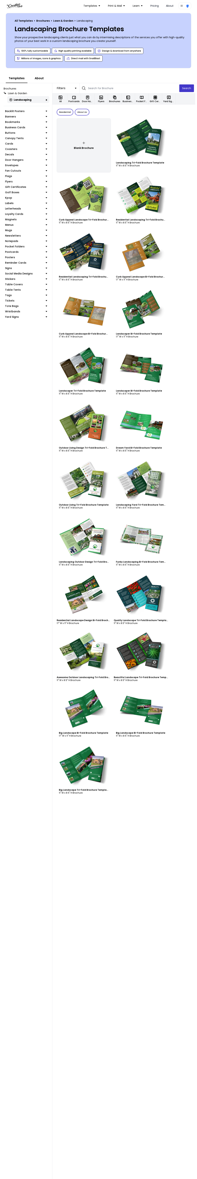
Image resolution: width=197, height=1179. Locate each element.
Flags (27, 176)
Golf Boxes (27, 192)
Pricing (154, 6)
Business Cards (27, 127)
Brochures (43, 21)
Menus (27, 225)
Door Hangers (27, 160)
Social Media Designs (27, 273)
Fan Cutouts (27, 171)
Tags (27, 295)
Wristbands (27, 311)
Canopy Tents (27, 138)
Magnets (27, 219)
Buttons (27, 133)
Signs (27, 268)
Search (188, 88)
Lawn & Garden (63, 21)
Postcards (27, 252)
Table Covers (27, 284)
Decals (27, 154)
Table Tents (27, 290)
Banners (27, 116)
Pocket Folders (27, 246)
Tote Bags (27, 306)
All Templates (24, 21)
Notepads (27, 241)
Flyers (27, 181)
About (170, 6)
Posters (27, 257)
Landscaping (20, 100)
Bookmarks (27, 122)
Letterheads (27, 208)
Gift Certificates (27, 187)
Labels (27, 203)
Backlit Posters (27, 111)
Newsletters (27, 235)
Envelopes (27, 165)
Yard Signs (27, 317)
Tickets (27, 300)
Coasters (27, 149)
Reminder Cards (27, 263)
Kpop (27, 198)
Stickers (27, 279)
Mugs (27, 230)
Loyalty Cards (27, 214)
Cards (27, 143)
